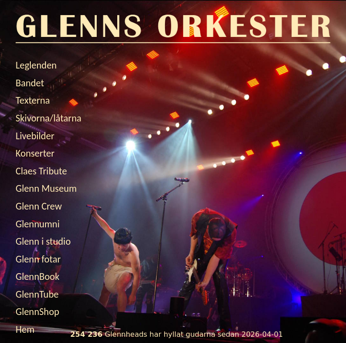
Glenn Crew (39, 206)
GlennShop (37, 312)
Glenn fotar (38, 259)
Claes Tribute (41, 171)
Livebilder (35, 136)
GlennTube (37, 294)
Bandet (30, 83)
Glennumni (38, 224)
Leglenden (36, 65)
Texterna (33, 100)
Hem (25, 329)
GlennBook (37, 276)
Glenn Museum (46, 188)
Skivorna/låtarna (49, 118)
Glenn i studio (43, 241)
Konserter (35, 153)
